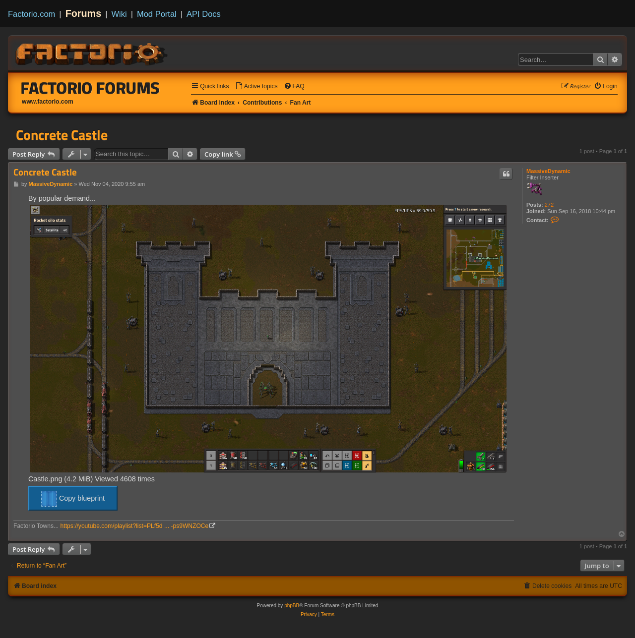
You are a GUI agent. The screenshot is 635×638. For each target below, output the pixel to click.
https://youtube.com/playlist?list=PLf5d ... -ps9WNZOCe (135, 525)
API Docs (204, 13)
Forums (83, 13)
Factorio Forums (90, 87)
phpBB (291, 605)
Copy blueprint (73, 499)
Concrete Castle (62, 134)
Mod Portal (157, 13)
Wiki (119, 13)
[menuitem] (256, 86)
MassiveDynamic (548, 171)
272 (549, 205)
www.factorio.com (47, 101)
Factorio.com (31, 13)
